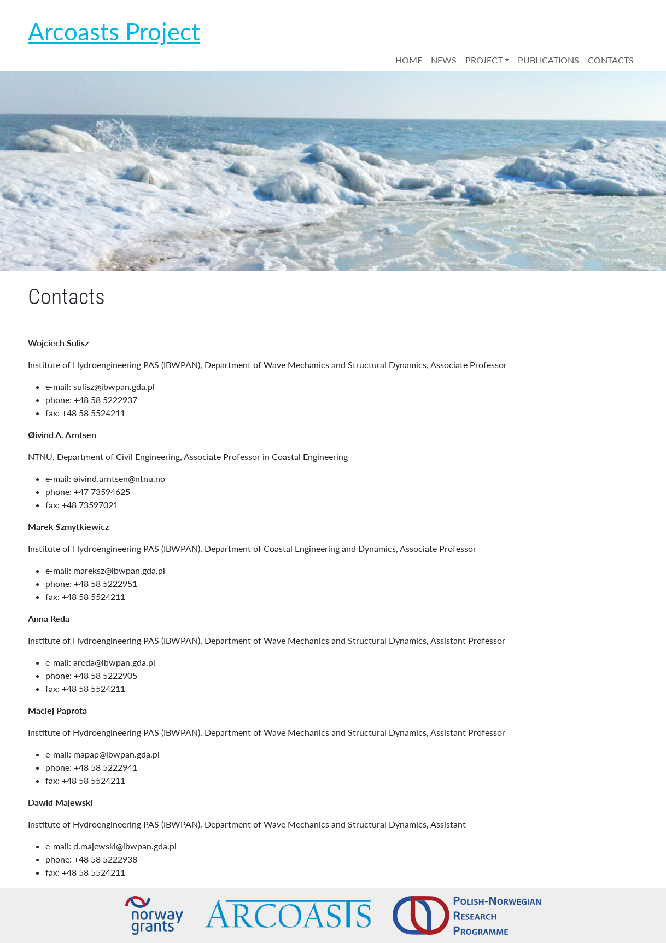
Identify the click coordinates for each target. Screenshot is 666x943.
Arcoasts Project (114, 31)
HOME (408, 60)
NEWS (444, 60)
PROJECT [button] (484, 60)
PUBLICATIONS (548, 60)
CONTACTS (611, 60)
